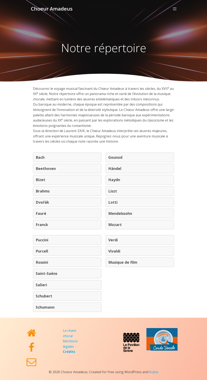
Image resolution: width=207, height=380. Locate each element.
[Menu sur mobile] (174, 7)
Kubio (153, 369)
